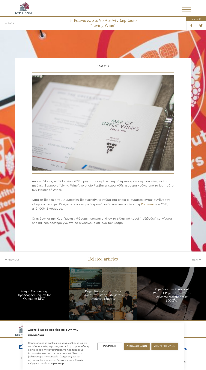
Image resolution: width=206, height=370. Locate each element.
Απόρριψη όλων (164, 346)
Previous (12, 259)
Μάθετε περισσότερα (53, 363)
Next (196, 259)
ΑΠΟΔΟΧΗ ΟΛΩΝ (137, 346)
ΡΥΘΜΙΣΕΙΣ (109, 346)
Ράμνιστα (147, 204)
